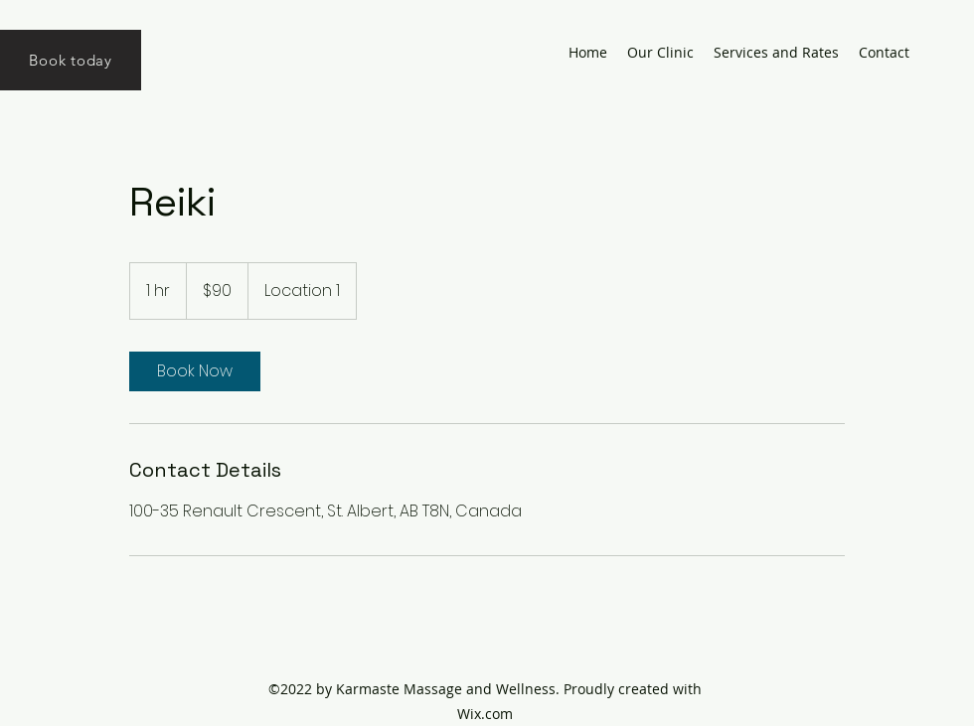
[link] (194, 371)
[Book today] (70, 60)
